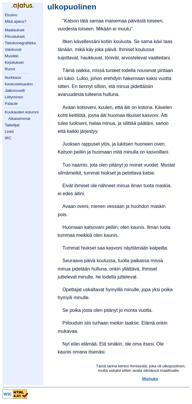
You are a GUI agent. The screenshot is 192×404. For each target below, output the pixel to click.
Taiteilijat (12, 125)
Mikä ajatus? (15, 21)
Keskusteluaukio (19, 84)
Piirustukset (15, 36)
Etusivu (11, 15)
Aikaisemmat (19, 118)
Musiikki (11, 56)
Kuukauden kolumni (21, 112)
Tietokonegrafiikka (20, 43)
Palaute (11, 103)
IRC (8, 138)
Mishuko (150, 379)
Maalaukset (14, 30)
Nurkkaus (13, 77)
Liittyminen (14, 97)
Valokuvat (13, 49)
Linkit (9, 131)
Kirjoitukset (14, 62)
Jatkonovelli (15, 90)
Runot (10, 69)
